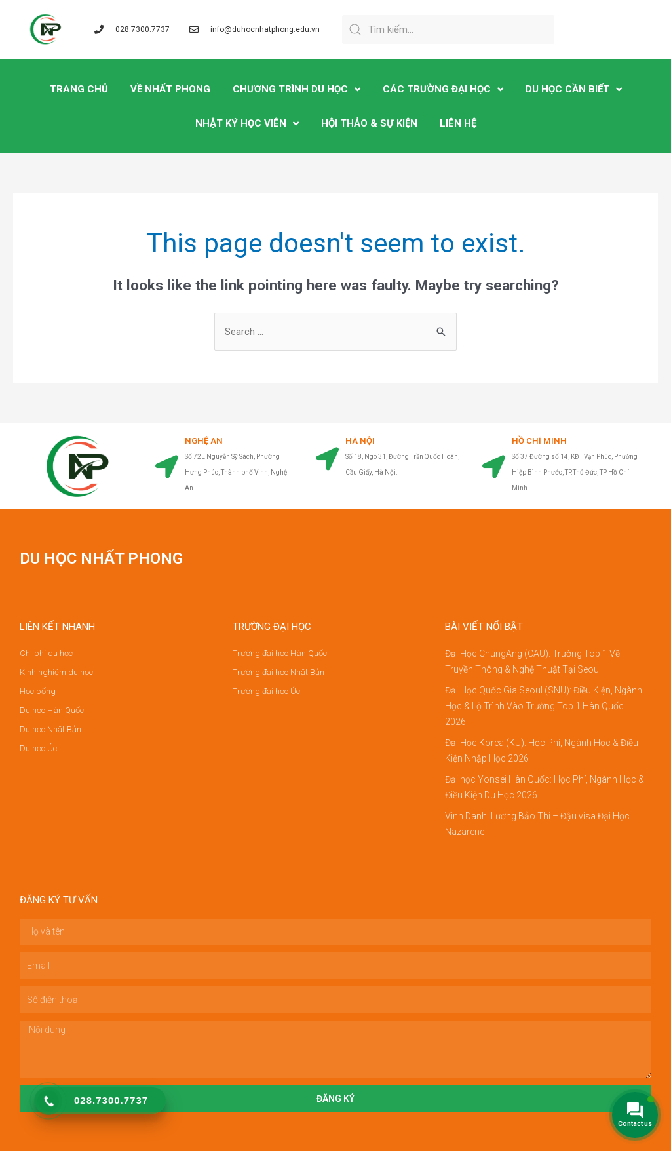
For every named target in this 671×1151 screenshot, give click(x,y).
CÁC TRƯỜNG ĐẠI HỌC (443, 89)
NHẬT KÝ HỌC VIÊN (247, 123)
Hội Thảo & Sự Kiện (369, 123)
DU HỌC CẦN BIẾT (574, 89)
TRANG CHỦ (79, 89)
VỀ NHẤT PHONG (170, 89)
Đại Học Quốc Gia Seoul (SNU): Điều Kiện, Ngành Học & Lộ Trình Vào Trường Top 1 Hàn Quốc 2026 (543, 706)
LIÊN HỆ (458, 123)
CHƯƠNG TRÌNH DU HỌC (296, 89)
